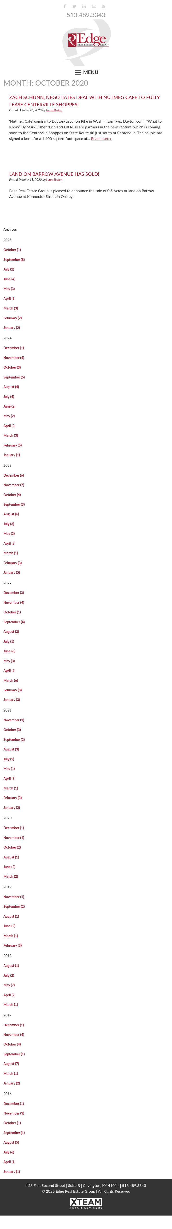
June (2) (9, 406)
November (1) (13, 720)
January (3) (11, 700)
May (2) (9, 416)
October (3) (12, 367)
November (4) (13, 358)
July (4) (8, 397)
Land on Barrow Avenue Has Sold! (54, 174)
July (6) (8, 1152)
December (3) (13, 593)
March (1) (10, 553)
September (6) (14, 377)
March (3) (10, 308)
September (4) (14, 622)
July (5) (8, 759)
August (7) (11, 1064)
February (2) (12, 318)
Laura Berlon (54, 110)
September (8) (14, 260)
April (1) (9, 298)
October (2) (12, 847)
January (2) (11, 328)
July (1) (8, 641)
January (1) (11, 455)
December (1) (13, 348)
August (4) (11, 387)
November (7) (13, 485)
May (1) (9, 769)
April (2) (9, 543)
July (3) (8, 524)
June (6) (9, 651)
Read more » (101, 138)
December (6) (13, 475)
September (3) (14, 504)
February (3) (12, 563)
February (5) (12, 445)
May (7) (9, 985)
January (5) (11, 572)
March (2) (10, 876)
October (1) (12, 250)
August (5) (11, 1142)
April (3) (9, 426)
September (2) (14, 739)
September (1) (14, 1054)
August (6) (11, 514)
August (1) (11, 857)
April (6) (9, 670)
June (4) (9, 279)
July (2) (8, 269)
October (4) (12, 495)
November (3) (13, 1113)
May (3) (9, 289)
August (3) (11, 632)
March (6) (10, 680)
